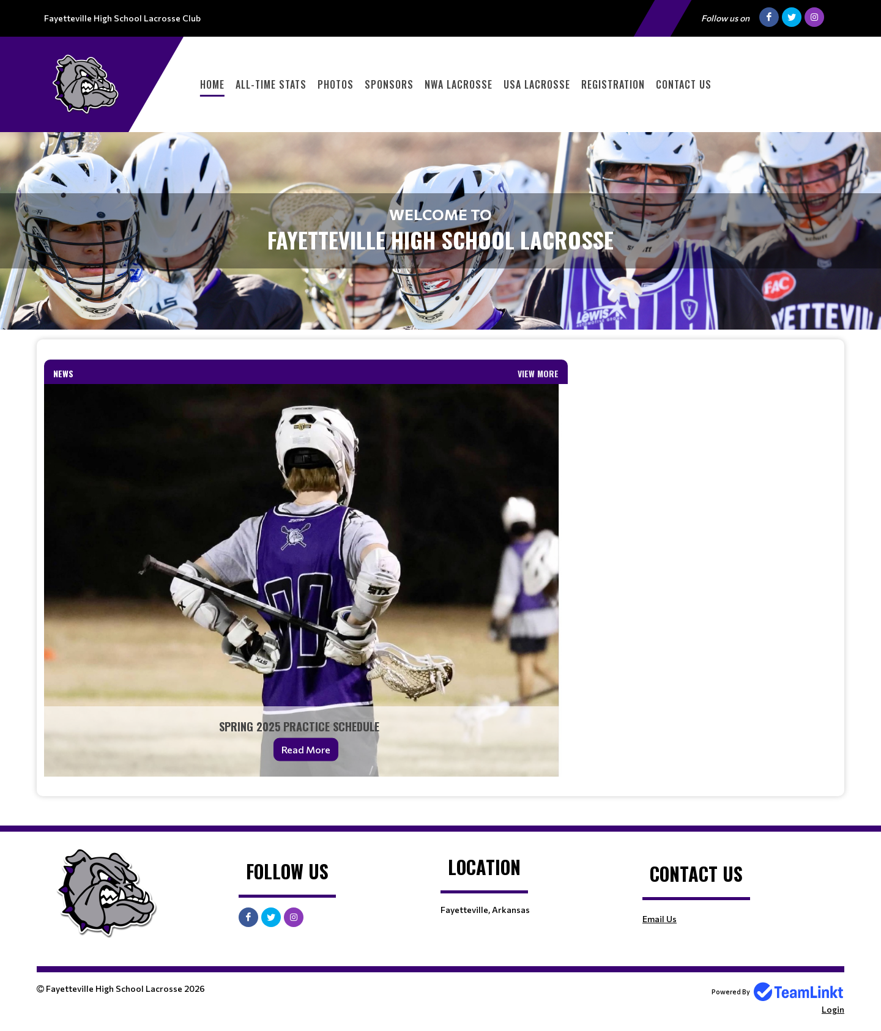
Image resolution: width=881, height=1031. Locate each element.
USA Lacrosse (537, 84)
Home (212, 84)
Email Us (659, 919)
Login (833, 1009)
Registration (613, 84)
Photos (336, 84)
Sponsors (389, 84)
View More (538, 373)
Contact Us (684, 84)
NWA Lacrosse (459, 84)
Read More (305, 749)
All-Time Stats (271, 84)
